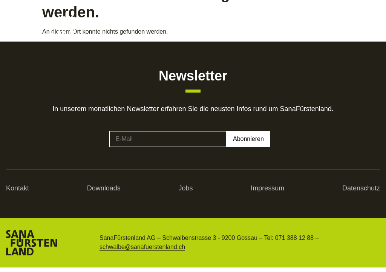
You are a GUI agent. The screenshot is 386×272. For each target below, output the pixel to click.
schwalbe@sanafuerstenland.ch (142, 247)
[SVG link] (72, 26)
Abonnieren (248, 139)
